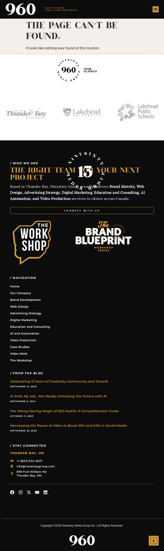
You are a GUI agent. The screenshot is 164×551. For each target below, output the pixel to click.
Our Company (20, 293)
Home (14, 286)
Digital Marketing (23, 320)
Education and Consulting (30, 326)
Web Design (19, 306)
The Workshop (21, 360)
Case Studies (20, 347)
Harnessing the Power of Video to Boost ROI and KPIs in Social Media (68, 426)
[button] (156, 9)
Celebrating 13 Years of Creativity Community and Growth (59, 381)
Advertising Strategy (26, 313)
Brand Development (25, 300)
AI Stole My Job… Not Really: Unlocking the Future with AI (58, 396)
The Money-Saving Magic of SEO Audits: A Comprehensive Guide (64, 411)
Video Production (23, 340)
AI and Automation (24, 333)
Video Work (18, 353)
